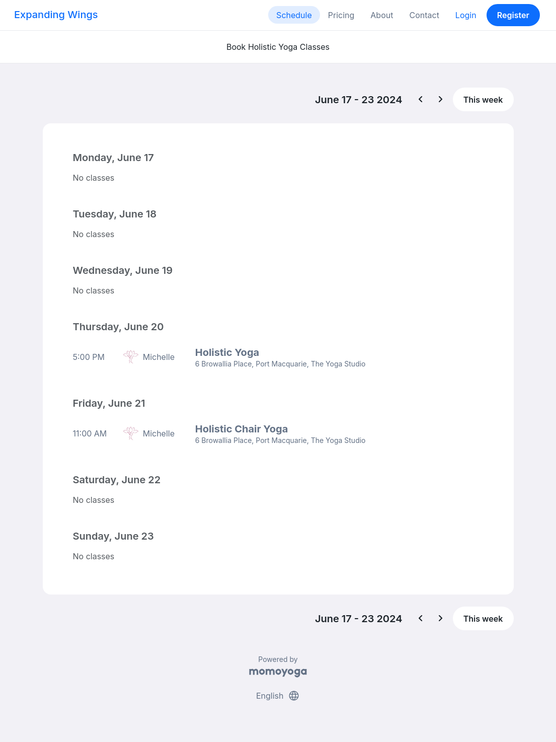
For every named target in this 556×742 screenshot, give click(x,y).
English (278, 696)
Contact (424, 15)
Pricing (341, 15)
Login (465, 15)
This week (483, 100)
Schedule (294, 15)
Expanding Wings (56, 15)
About (381, 15)
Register (513, 15)
